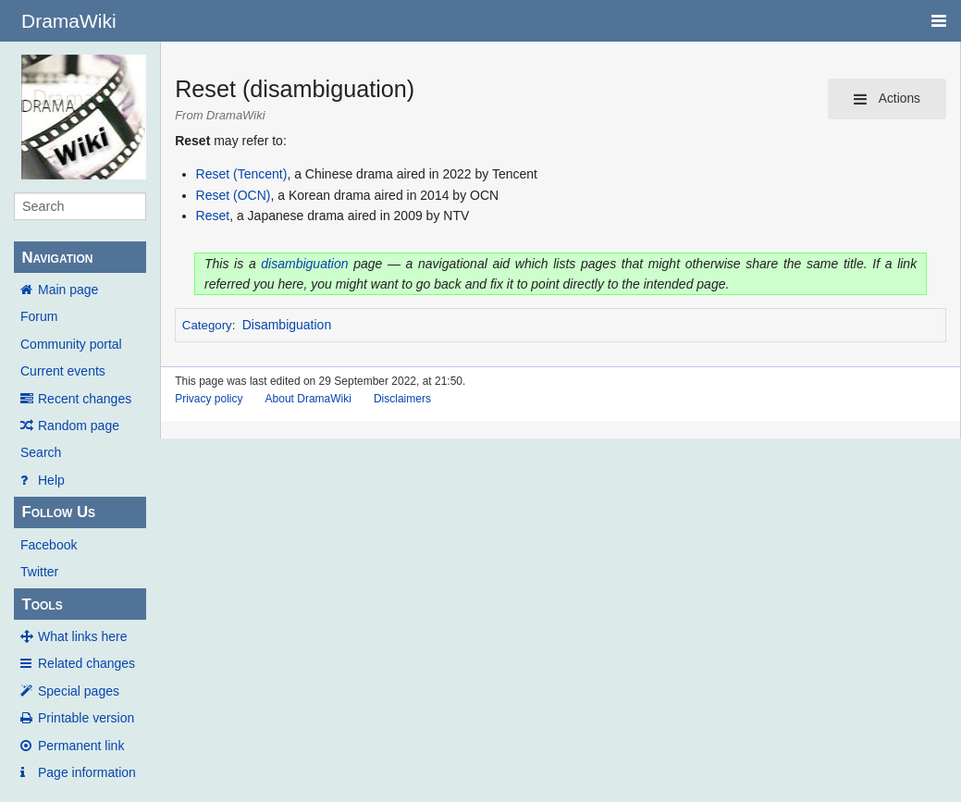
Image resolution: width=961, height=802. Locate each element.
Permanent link (81, 745)
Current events (62, 371)
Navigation (56, 257)
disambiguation (304, 263)
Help (51, 480)
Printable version (86, 717)
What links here (82, 636)
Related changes (86, 663)
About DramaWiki (308, 398)
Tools (41, 604)
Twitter (39, 571)
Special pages (78, 691)
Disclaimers (402, 398)
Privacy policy (208, 398)
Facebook (48, 544)
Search (40, 452)
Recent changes (84, 398)
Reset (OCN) (233, 195)
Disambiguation (287, 324)
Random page (78, 425)
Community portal (71, 344)
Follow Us (58, 512)
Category (207, 325)
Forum (38, 316)
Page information (87, 772)
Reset (213, 215)
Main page (68, 289)
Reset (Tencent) (242, 174)
